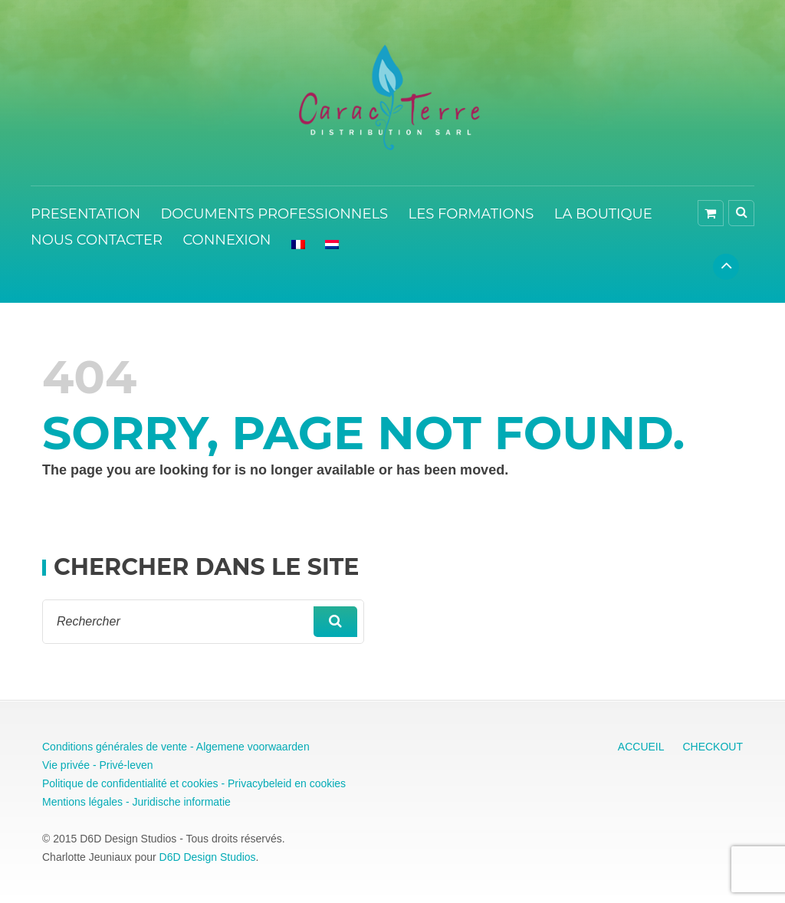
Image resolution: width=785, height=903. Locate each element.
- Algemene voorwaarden (248, 746)
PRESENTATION (85, 213)
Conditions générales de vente (114, 746)
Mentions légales (82, 802)
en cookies (318, 783)
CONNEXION (226, 239)
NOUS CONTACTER (97, 239)
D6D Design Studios (207, 857)
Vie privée (66, 765)
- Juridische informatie (177, 802)
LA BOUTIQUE (603, 213)
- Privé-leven (121, 765)
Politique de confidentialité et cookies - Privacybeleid (166, 783)
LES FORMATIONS (471, 213)
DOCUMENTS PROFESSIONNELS (274, 213)
